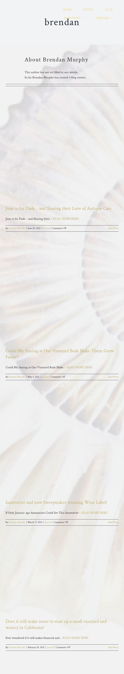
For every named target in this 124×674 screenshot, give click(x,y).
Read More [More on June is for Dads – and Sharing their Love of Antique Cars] (113, 228)
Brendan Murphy (17, 228)
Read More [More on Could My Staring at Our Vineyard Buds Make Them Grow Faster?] (113, 377)
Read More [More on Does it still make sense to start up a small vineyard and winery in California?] (113, 647)
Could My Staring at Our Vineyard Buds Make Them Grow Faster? (60, 354)
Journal (46, 228)
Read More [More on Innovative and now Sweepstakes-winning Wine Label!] (113, 522)
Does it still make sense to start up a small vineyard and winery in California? (56, 624)
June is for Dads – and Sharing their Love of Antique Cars (58, 208)
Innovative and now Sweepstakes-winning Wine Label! (56, 502)
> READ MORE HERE (64, 219)
